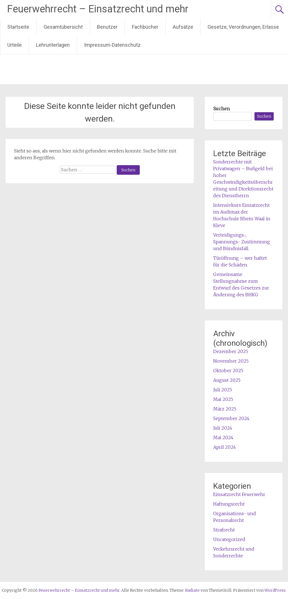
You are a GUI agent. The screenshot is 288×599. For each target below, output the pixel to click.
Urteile (14, 45)
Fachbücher (145, 27)
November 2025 (231, 361)
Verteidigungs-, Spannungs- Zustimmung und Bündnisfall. (241, 241)
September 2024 (231, 418)
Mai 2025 (223, 399)
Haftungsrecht (229, 504)
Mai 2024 (223, 437)
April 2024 (224, 447)
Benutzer (107, 27)
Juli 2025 (222, 389)
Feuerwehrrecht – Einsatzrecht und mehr (97, 9)
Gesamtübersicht (63, 27)
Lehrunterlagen (53, 45)
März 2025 (224, 409)
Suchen (221, 108)
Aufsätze (183, 27)
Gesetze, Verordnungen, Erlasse (243, 27)
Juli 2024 (222, 428)
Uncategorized (229, 539)
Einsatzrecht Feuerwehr (239, 494)
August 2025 (226, 380)
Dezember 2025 (230, 351)
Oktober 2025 (228, 370)
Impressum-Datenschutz (112, 45)
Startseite (18, 27)
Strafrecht (224, 530)
